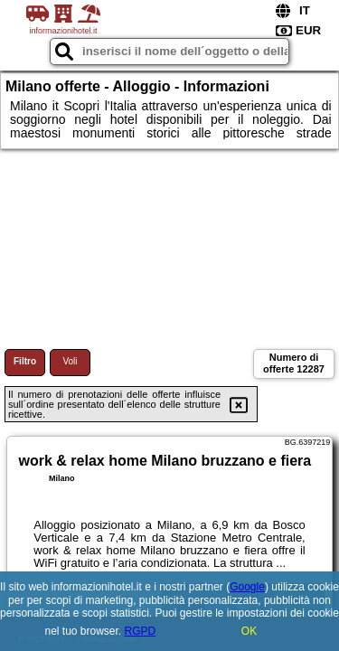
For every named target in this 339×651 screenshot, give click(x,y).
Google (247, 586)
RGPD (140, 631)
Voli (69, 361)
